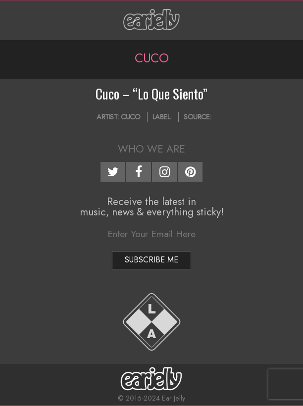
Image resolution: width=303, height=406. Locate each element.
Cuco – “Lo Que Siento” (151, 93)
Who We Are (151, 149)
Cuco (130, 117)
